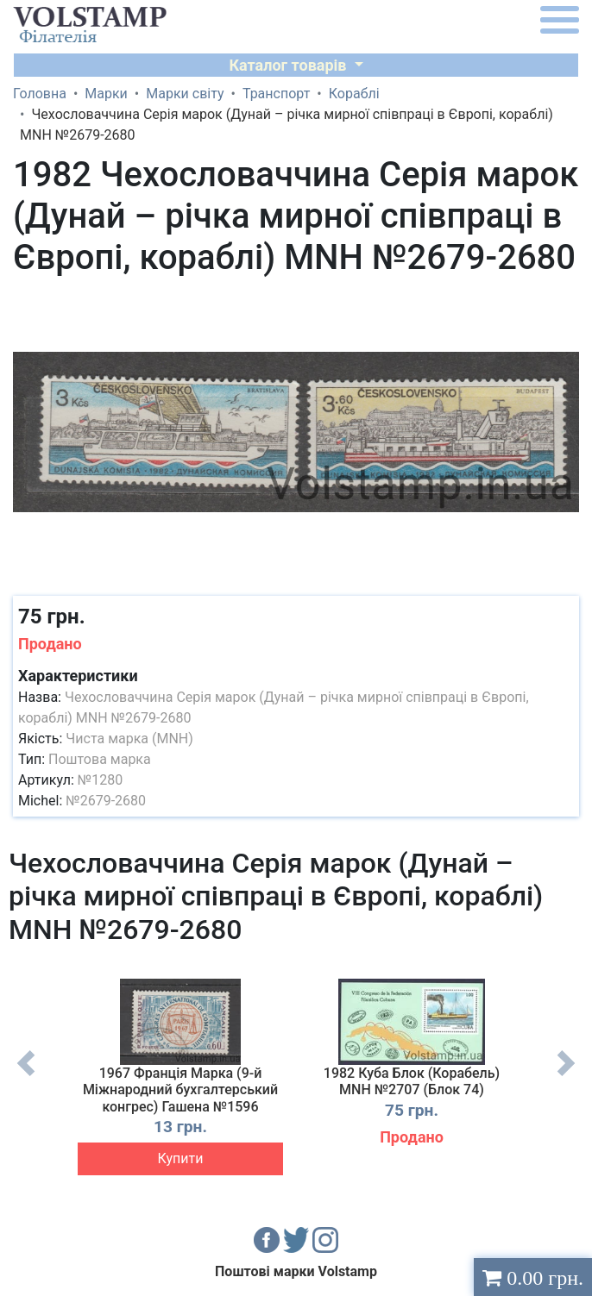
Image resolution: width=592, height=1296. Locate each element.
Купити (181, 1158)
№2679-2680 (106, 800)
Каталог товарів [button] (289, 65)
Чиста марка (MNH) (129, 738)
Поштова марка (99, 759)
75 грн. (51, 616)
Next (566, 1076)
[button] (563, 301)
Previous (26, 1076)
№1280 (100, 780)
